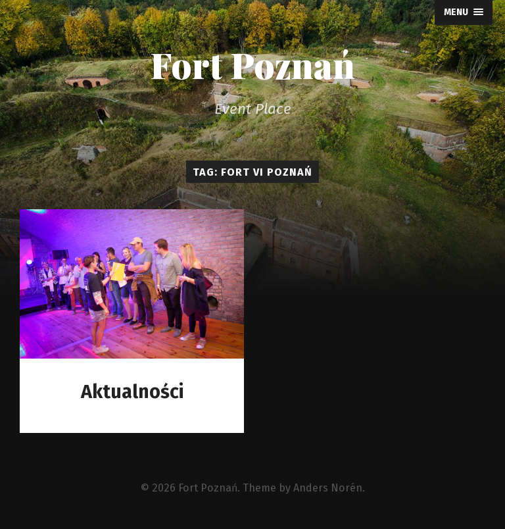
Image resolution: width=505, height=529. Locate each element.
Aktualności (132, 391)
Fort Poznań (252, 64)
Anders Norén (327, 488)
